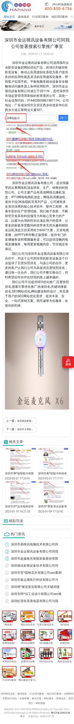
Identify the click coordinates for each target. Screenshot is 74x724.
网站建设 (48, 698)
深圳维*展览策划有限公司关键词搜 (35, 587)
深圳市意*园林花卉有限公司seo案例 (36, 573)
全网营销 (68, 693)
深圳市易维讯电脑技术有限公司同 (34, 544)
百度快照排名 (27, 263)
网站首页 (9, 16)
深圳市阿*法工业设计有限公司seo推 (36, 594)
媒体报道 (23, 16)
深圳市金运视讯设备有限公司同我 (34, 551)
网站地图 (40, 703)
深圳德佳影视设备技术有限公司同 (34, 565)
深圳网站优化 (8, 693)
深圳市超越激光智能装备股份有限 (34, 558)
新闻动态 (61, 698)
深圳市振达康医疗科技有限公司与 (34, 580)
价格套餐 (24, 698)
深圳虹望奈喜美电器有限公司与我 (34, 601)
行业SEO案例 (40, 16)
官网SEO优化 (10, 698)
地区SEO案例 (60, 16)
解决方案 (36, 698)
